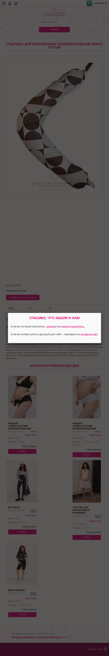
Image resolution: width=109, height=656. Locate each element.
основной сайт (89, 334)
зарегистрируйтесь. (73, 326)
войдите (51, 326)
